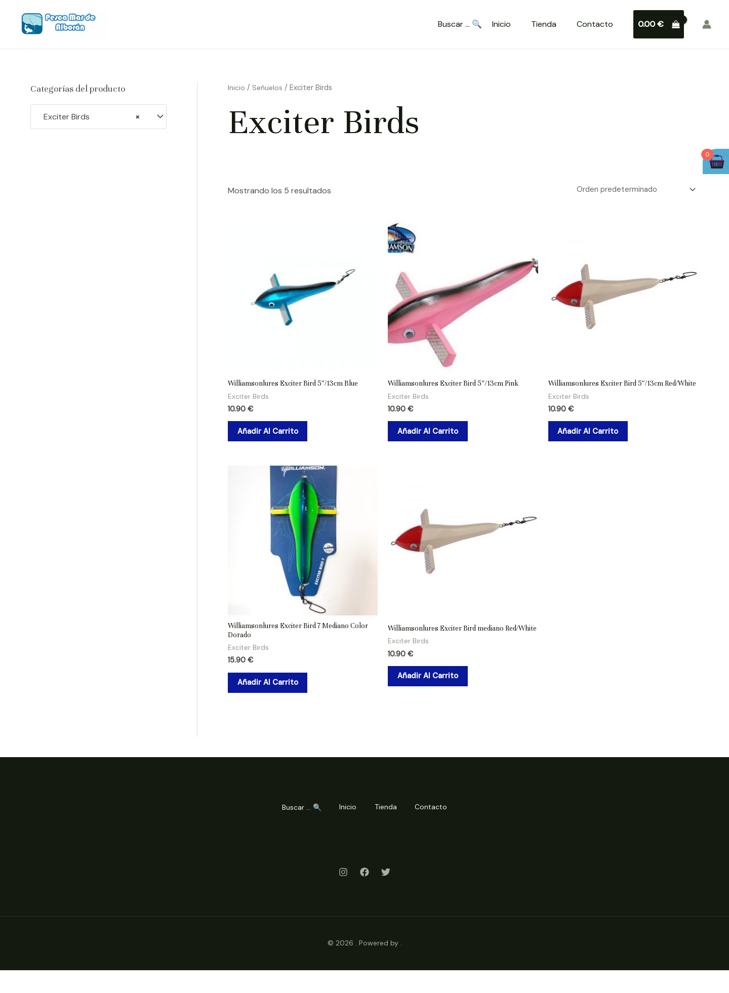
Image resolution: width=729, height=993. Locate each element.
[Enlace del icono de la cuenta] (706, 24)
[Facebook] (364, 895)
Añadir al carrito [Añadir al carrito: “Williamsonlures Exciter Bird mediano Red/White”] (435, 703)
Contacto (595, 24)
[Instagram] (343, 895)
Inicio (501, 24)
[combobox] (98, 116)
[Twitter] (385, 895)
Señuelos (268, 87)
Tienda (543, 24)
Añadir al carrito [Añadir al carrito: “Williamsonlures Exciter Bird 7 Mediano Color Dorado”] (275, 703)
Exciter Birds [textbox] (88, 116)
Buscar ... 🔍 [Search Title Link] (460, 24)
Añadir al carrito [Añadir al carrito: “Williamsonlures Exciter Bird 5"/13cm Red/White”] (595, 444)
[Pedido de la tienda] (629, 190)
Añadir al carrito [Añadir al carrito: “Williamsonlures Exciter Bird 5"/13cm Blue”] (275, 436)
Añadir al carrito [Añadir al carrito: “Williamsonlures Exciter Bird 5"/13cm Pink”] (435, 436)
